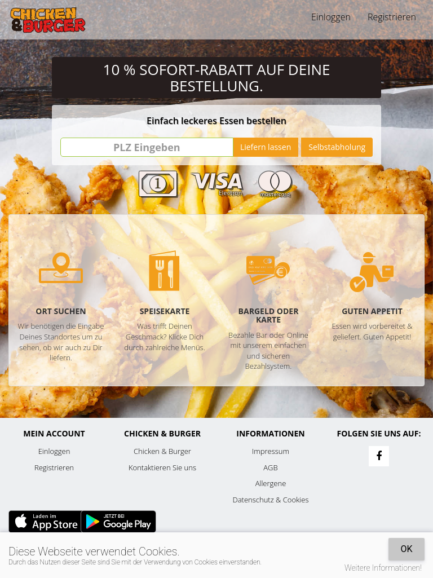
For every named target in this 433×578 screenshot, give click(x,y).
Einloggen (331, 17)
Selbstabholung (336, 147)
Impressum (270, 451)
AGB (270, 467)
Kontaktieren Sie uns (162, 467)
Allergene (270, 483)
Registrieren (392, 17)
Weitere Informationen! (383, 567)
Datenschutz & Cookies (271, 500)
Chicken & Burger (162, 451)
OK (406, 549)
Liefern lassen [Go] (265, 147)
